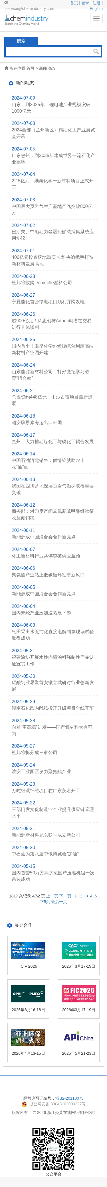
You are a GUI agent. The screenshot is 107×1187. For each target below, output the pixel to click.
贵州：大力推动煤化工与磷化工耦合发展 (53, 441)
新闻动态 (47, 68)
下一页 (65, 896)
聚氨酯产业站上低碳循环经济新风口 (48, 574)
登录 (85, 3)
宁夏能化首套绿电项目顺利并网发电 (48, 301)
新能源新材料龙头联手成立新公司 (46, 835)
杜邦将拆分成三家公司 (34, 752)
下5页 (45, 901)
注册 (96, 3)
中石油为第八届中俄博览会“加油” (45, 853)
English (96, 8)
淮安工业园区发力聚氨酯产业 (41, 771)
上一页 (52, 896)
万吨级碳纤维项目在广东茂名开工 (46, 790)
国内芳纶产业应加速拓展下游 (41, 612)
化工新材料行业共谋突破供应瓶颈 (46, 556)
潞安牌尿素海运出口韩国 (37, 422)
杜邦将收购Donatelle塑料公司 (42, 282)
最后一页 (59, 901)
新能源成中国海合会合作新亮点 (44, 536)
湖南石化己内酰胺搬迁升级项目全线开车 (53, 708)
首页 (74, 3)
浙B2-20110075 (69, 1098)
